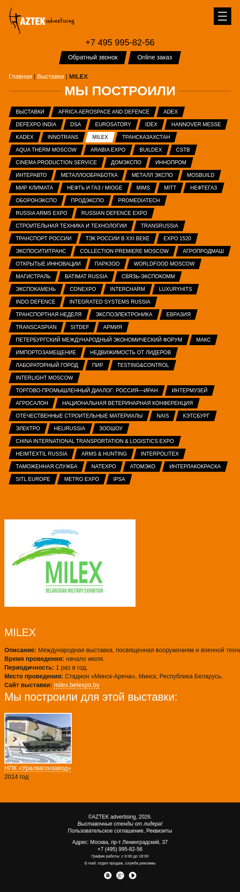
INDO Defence (36, 302)
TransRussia (159, 226)
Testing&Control (143, 365)
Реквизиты (159, 831)
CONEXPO (83, 289)
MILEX (100, 137)
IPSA (119, 479)
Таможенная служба (46, 466)
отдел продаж (110, 863)
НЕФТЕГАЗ (203, 188)
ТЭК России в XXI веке (118, 238)
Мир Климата (34, 188)
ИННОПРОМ (170, 162)
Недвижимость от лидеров (130, 352)
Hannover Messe (196, 124)
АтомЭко (142, 466)
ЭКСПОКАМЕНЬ (36, 289)
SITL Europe (33, 479)
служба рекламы (140, 863)
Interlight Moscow (44, 378)
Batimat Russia (86, 276)
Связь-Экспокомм (148, 276)
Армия (112, 327)
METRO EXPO (81, 479)
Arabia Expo (107, 150)
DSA (75, 124)
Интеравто (31, 175)
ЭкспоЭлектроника (124, 314)
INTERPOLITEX (160, 454)
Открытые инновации (48, 264)
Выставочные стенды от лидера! (120, 824)
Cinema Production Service (56, 162)
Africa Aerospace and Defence (104, 112)
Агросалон (32, 403)
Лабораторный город (47, 365)
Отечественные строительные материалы (79, 416)
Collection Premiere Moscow (124, 251)
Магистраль (33, 276)
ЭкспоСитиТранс (41, 251)
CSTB (183, 150)
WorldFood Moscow (164, 264)
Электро (28, 428)
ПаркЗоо (107, 264)
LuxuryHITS (175, 289)
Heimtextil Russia (41, 454)
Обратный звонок (93, 57)
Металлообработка (89, 175)
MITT (170, 188)
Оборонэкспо (36, 200)
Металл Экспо (152, 175)
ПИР (97, 365)
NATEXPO (103, 466)
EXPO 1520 (177, 238)
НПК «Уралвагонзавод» (37, 767)
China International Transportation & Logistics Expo (95, 441)
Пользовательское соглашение (105, 831)
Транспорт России (44, 238)
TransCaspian (36, 327)
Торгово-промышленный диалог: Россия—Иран (87, 390)
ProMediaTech (139, 200)
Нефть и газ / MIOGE (94, 188)
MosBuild (201, 175)
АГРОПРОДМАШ (203, 251)
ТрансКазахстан (146, 137)
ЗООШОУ (110, 428)
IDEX (151, 124)
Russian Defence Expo (114, 213)
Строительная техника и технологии (71, 226)
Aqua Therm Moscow (46, 150)
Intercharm (127, 289)
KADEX (25, 137)
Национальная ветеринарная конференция (127, 403)
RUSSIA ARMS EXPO (41, 213)
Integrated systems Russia (110, 302)
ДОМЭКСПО (126, 162)
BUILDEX (150, 150)
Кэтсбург (196, 416)
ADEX (170, 112)
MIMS (143, 188)
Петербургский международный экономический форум (99, 340)
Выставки (30, 112)
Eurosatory (113, 124)
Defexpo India (36, 124)
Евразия (179, 314)
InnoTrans (63, 137)
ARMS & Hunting (104, 454)
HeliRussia (69, 428)
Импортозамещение (46, 352)
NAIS (163, 416)
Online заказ (154, 57)
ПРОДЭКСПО (87, 200)
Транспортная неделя (49, 314)
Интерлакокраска (195, 466)
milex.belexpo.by (76, 684)
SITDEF (79, 327)
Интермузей (190, 390)
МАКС (203, 340)
